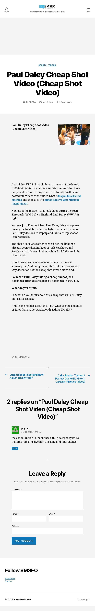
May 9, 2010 (48, 102)
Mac (22, 357)
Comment (17, 494)
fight (17, 357)
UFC (27, 357)
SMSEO (31, 102)
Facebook (10, 583)
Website (15, 531)
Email (52, 519)
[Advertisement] (47, 36)
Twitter (8, 586)
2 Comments (67, 102)
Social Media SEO (22, 604)
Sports (42, 65)
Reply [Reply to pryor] (14, 453)
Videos (53, 65)
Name (15, 519)
